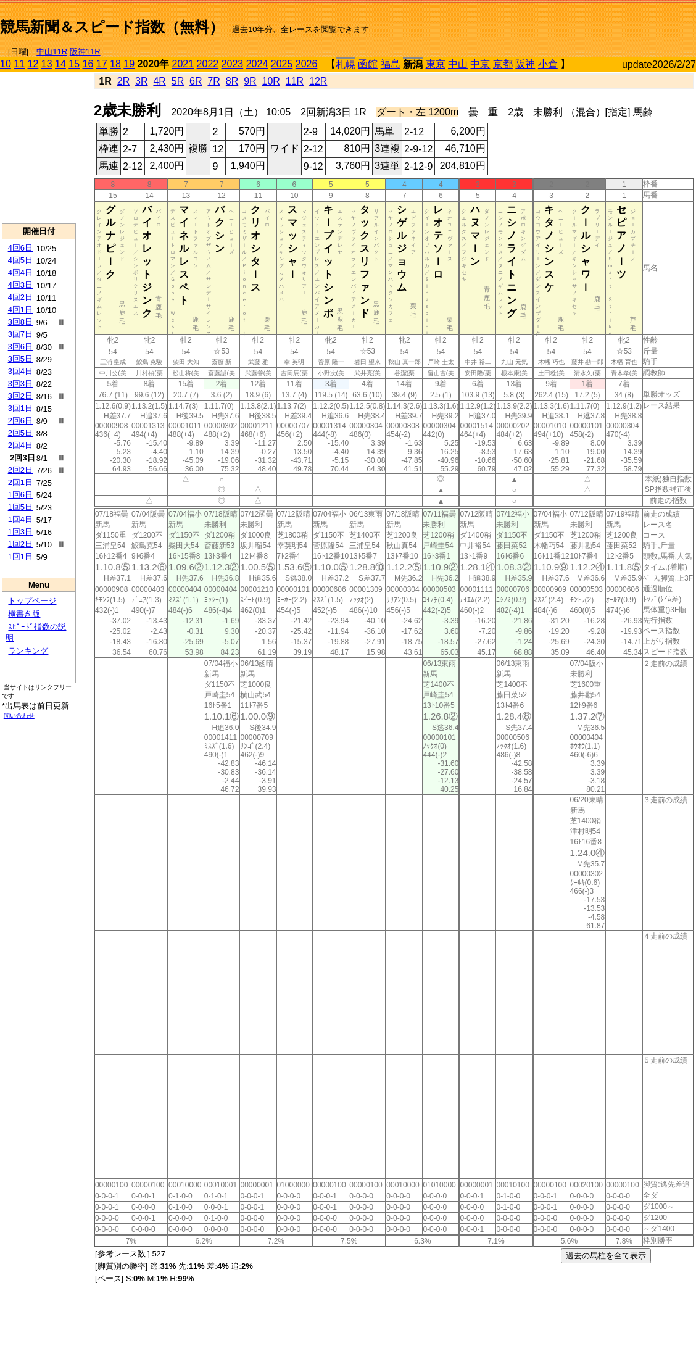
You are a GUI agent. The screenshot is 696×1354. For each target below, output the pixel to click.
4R (159, 81)
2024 (257, 64)
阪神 (525, 64)
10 (5, 64)
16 (88, 64)
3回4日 (20, 371)
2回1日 (20, 482)
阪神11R (85, 51)
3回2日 (20, 396)
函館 (368, 64)
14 (60, 64)
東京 (435, 64)
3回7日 (20, 334)
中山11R (51, 51)
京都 (503, 64)
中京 (480, 64)
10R (271, 81)
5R (178, 81)
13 (46, 64)
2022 (208, 64)
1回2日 (20, 544)
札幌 (345, 64)
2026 (307, 64)
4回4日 (20, 272)
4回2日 (20, 297)
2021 (183, 64)
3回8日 (20, 321)
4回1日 (20, 309)
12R (318, 81)
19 (129, 64)
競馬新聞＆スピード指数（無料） (112, 27)
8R (232, 81)
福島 (390, 64)
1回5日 (20, 507)
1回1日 (20, 556)
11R (295, 81)
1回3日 (20, 531)
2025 (282, 64)
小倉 (548, 64)
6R (195, 81)
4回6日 (20, 247)
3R (141, 81)
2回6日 (20, 420)
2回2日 (20, 470)
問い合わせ (19, 715)
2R (123, 81)
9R (250, 81)
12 (33, 64)
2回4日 (20, 445)
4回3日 (20, 284)
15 (74, 64)
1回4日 (20, 519)
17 (101, 64)
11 (19, 64)
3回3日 (20, 383)
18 (115, 64)
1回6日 (20, 494)
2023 (233, 64)
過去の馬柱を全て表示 (606, 1255)
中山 (458, 64)
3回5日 (20, 358)
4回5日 (20, 260)
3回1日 (20, 408)
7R (213, 81)
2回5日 (20, 433)
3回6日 (20, 346)
